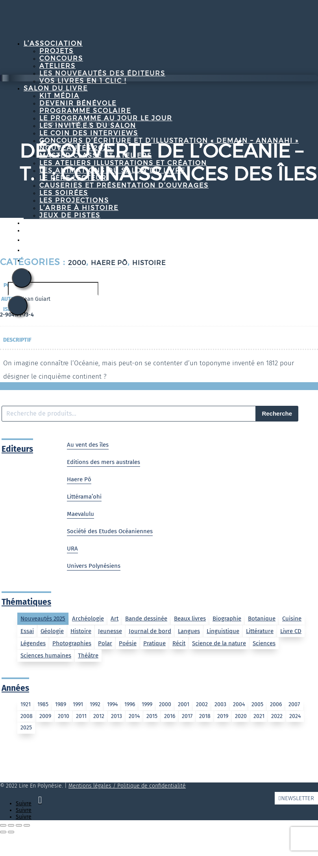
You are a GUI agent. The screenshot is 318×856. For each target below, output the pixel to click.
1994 (112, 704)
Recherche (277, 413)
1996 (129, 704)
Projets (56, 51)
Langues (189, 631)
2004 (239, 704)
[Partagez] (19, 825)
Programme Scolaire (85, 110)
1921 (25, 704)
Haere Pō (79, 479)
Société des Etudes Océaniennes (110, 531)
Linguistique (223, 631)
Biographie (227, 618)
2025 (26, 727)
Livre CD (290, 631)
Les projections (74, 200)
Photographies (71, 643)
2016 (169, 716)
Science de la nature (219, 643)
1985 (42, 704)
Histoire (80, 631)
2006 (276, 704)
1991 (78, 704)
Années (15, 688)
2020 (241, 716)
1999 (147, 704)
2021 (258, 716)
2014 (134, 716)
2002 (202, 704)
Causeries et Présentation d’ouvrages (124, 185)
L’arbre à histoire (78, 208)
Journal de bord (150, 631)
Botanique (261, 618)
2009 (45, 716)
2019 (222, 716)
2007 (294, 704)
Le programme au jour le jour (105, 118)
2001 (183, 704)
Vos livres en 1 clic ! (83, 124)
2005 (257, 704)
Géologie (52, 631)
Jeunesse (110, 631)
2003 (220, 704)
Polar (105, 643)
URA (72, 548)
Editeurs (17, 449)
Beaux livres (190, 618)
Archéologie (88, 618)
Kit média (59, 95)
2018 (205, 716)
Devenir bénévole (77, 103)
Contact (42, 230)
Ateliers (57, 66)
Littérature (260, 631)
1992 (95, 704)
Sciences (264, 643)
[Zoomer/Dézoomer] (3, 825)
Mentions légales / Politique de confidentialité (127, 785)
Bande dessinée (146, 618)
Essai (27, 631)
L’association (53, 43)
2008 (26, 716)
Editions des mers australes (103, 462)
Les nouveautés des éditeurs (102, 73)
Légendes (33, 643)
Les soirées (63, 193)
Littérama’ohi (84, 496)
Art (114, 618)
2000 (165, 704)
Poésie (128, 643)
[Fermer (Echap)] (27, 825)
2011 (81, 716)
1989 (60, 704)
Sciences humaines (45, 655)
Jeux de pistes (69, 215)
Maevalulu (80, 513)
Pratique (154, 643)
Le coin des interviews (88, 133)
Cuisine (291, 618)
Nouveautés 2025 (42, 618)
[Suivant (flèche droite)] (11, 832)
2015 (151, 716)
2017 (187, 716)
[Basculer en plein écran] (11, 825)
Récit (178, 643)
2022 (277, 716)
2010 (63, 716)
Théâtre (88, 655)
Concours (61, 58)
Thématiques (26, 602)
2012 (98, 716)
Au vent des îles (88, 444)
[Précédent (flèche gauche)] (3, 832)
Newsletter (297, 798)
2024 (295, 716)
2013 (116, 716)
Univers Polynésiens (93, 565)
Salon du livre (56, 88)
